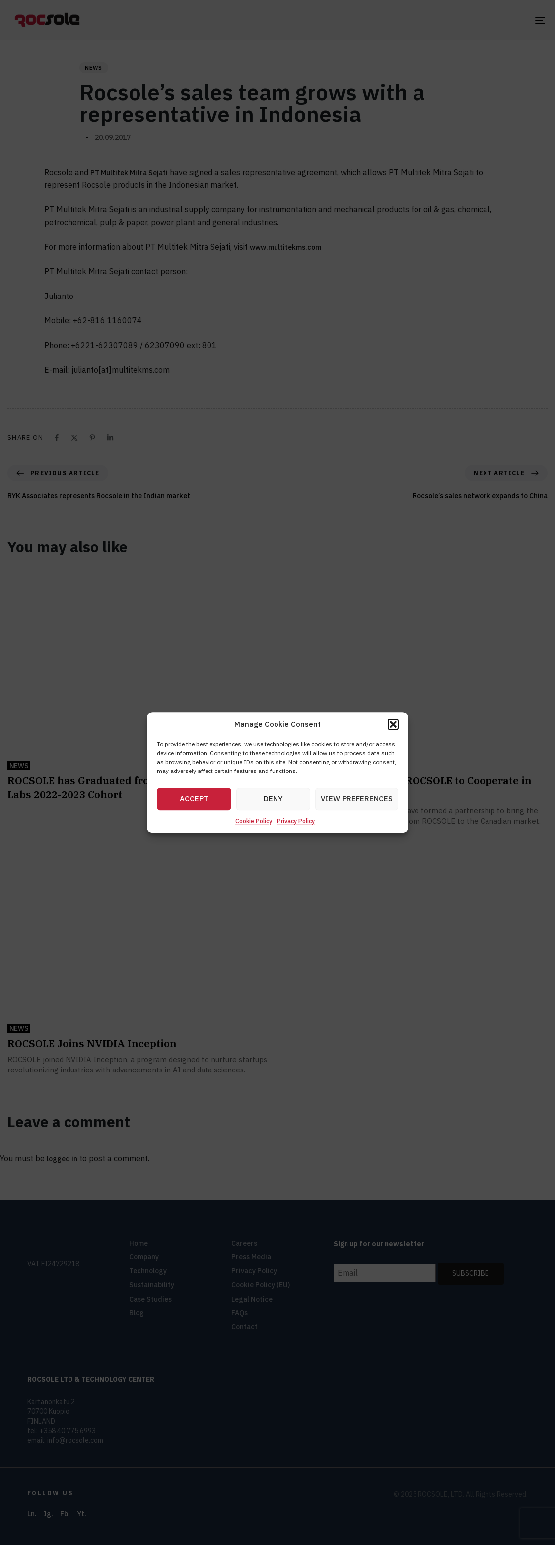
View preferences (357, 799)
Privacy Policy (296, 821)
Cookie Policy (253, 821)
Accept (194, 799)
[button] (393, 725)
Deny (273, 799)
